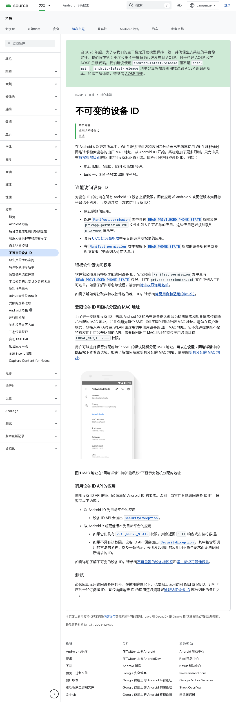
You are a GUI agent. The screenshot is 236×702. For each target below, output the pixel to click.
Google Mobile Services (196, 680)
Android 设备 (130, 29)
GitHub (71, 695)
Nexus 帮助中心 (190, 666)
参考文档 (177, 29)
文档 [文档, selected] (42, 5)
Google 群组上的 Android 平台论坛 (147, 680)
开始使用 (34, 29)
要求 (69, 659)
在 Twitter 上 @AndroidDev (141, 659)
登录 (227, 5)
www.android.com (192, 673)
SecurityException (141, 518)
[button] (26, 71)
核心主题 (106, 95)
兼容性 (102, 29)
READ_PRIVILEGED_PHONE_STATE (174, 219)
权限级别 (93, 157)
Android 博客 (131, 666)
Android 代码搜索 (76, 5)
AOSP (79, 95)
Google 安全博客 (134, 673)
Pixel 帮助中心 (189, 659)
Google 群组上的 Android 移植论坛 (147, 695)
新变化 (10, 29)
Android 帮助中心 (191, 651)
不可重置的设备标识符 (155, 562)
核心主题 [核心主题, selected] (78, 29)
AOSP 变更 (134, 74)
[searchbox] (30, 43)
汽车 (155, 29)
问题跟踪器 (187, 695)
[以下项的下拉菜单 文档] (51, 5)
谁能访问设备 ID (177, 590)
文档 (8, 18)
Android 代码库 (77, 651)
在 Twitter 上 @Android (138, 651)
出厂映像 (72, 680)
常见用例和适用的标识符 (175, 294)
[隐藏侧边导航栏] (54, 693)
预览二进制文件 (77, 673)
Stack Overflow (190, 687)
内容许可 (110, 616)
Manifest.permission (111, 219)
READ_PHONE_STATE (164, 246)
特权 (82, 157)
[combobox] (149, 5)
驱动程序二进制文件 (80, 687)
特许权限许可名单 (154, 285)
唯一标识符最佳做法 (193, 562)
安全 (56, 29)
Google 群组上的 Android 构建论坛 (147, 687)
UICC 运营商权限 (105, 238)
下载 (69, 666)
